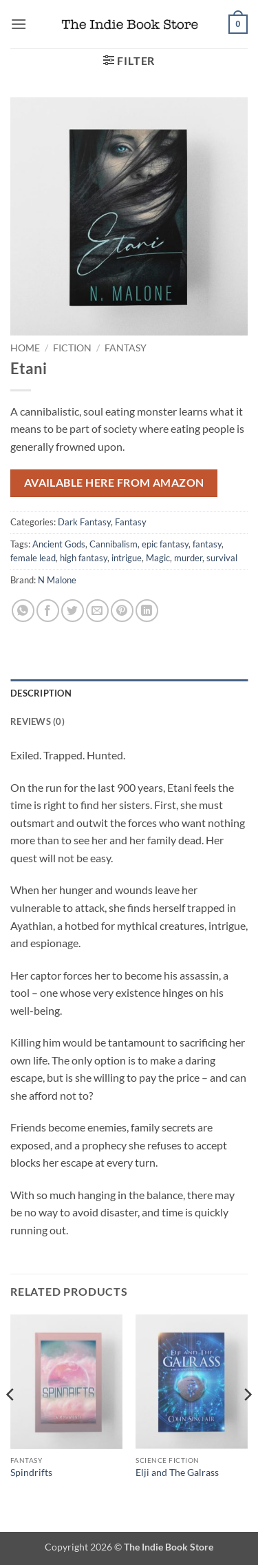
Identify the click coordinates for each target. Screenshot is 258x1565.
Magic (158, 557)
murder (188, 557)
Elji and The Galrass (177, 1472)
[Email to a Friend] (97, 610)
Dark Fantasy (84, 521)
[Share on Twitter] (72, 610)
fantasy (207, 544)
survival (221, 557)
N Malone (57, 579)
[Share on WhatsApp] (23, 610)
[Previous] (11, 1422)
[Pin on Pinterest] (122, 610)
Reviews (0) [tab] (37, 721)
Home (25, 347)
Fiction (72, 347)
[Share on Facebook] (47, 610)
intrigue (126, 557)
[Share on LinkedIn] (147, 610)
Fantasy (126, 347)
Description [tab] (41, 693)
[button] (18, 24)
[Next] (247, 1422)
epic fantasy (165, 544)
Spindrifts (31, 1472)
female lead (33, 557)
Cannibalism (113, 544)
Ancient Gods (58, 544)
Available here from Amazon (114, 482)
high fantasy (83, 557)
